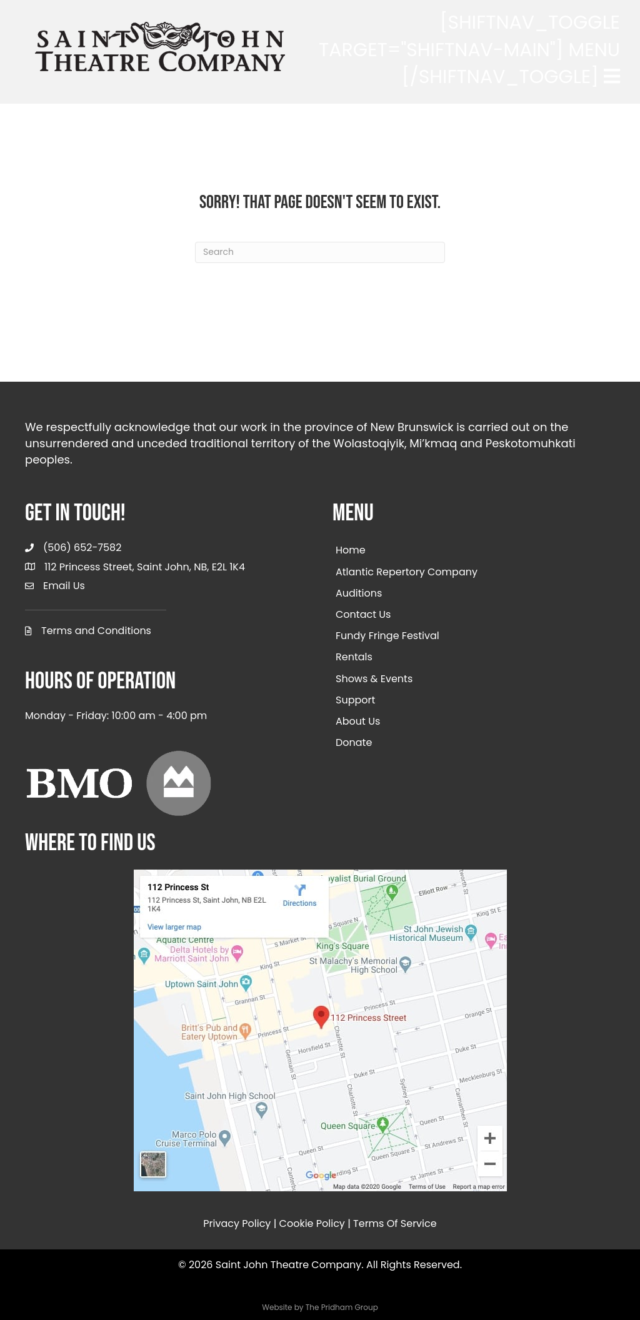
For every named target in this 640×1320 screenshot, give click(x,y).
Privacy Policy (237, 1223)
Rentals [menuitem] (354, 657)
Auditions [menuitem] (359, 593)
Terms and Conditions (96, 630)
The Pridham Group (342, 1307)
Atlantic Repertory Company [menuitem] (407, 572)
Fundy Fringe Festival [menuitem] (387, 635)
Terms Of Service (395, 1223)
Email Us (64, 585)
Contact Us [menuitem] (363, 614)
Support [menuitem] (355, 700)
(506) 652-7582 (82, 547)
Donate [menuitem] (354, 742)
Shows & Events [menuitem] (374, 679)
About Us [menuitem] (358, 721)
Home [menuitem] (351, 550)
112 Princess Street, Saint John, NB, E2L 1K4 (144, 567)
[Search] (320, 252)
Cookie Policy (312, 1223)
